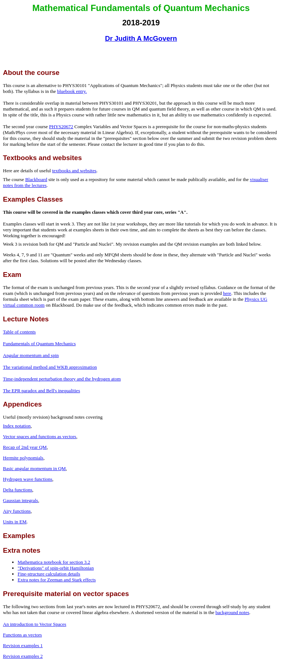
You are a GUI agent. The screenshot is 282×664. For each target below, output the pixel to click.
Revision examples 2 (23, 656)
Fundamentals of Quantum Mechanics (39, 343)
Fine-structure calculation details (49, 574)
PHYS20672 (61, 126)
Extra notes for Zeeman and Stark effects (57, 579)
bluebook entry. (72, 91)
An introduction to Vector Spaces (34, 624)
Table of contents (19, 332)
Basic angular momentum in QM (34, 468)
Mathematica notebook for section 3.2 (54, 562)
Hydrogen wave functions (27, 479)
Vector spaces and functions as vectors (39, 436)
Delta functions (17, 489)
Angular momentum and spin (31, 355)
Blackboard (36, 179)
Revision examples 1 (23, 645)
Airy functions (16, 511)
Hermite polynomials (23, 458)
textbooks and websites (74, 170)
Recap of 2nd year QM (25, 447)
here (227, 293)
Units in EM (14, 521)
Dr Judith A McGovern (141, 38)
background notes (232, 612)
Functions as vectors (22, 635)
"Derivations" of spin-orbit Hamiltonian (56, 568)
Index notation (16, 426)
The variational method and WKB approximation (50, 367)
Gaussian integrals (20, 500)
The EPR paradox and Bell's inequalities (41, 390)
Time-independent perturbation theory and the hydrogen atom (62, 379)
